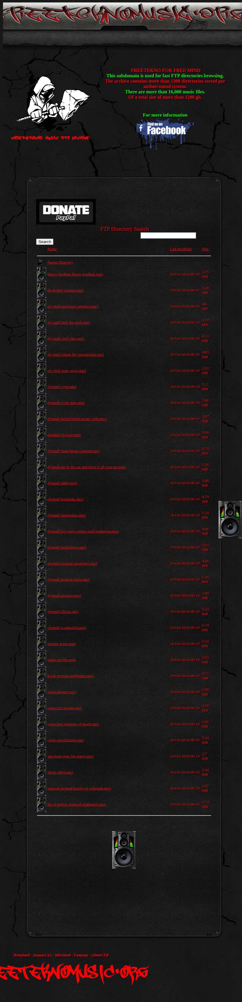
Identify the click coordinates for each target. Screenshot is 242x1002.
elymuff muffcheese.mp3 (66, 547)
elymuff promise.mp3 (64, 595)
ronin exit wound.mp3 (64, 708)
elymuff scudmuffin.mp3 (66, 627)
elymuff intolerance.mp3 (66, 515)
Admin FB (100, 955)
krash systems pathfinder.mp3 (70, 676)
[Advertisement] (137, 873)
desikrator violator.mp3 (65, 290)
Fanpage (81, 955)
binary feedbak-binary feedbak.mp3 (75, 274)
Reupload (22, 955)
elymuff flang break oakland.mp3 (73, 451)
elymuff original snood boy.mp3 (72, 563)
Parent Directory (60, 262)
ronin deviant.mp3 (61, 692)
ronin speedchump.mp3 (65, 740)
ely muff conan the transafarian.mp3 (75, 354)
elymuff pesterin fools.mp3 (68, 579)
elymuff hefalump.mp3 (65, 499)
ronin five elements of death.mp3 (73, 724)
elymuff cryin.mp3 (61, 386)
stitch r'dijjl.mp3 (60, 772)
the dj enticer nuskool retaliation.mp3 (76, 804)
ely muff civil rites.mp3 (65, 338)
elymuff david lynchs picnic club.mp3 (76, 419)
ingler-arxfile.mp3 (61, 659)
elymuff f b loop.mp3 (64, 435)
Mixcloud (63, 955)
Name (52, 249)
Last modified (181, 249)
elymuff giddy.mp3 (62, 483)
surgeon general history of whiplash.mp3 (79, 788)
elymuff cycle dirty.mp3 (66, 402)
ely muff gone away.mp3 (66, 370)
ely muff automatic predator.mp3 (72, 306)
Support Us (42, 955)
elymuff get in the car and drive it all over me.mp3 (86, 467)
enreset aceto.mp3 (61, 643)
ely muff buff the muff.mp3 (68, 322)
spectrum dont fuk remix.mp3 (70, 756)
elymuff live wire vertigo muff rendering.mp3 (82, 531)
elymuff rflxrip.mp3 (62, 611)
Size (205, 249)
